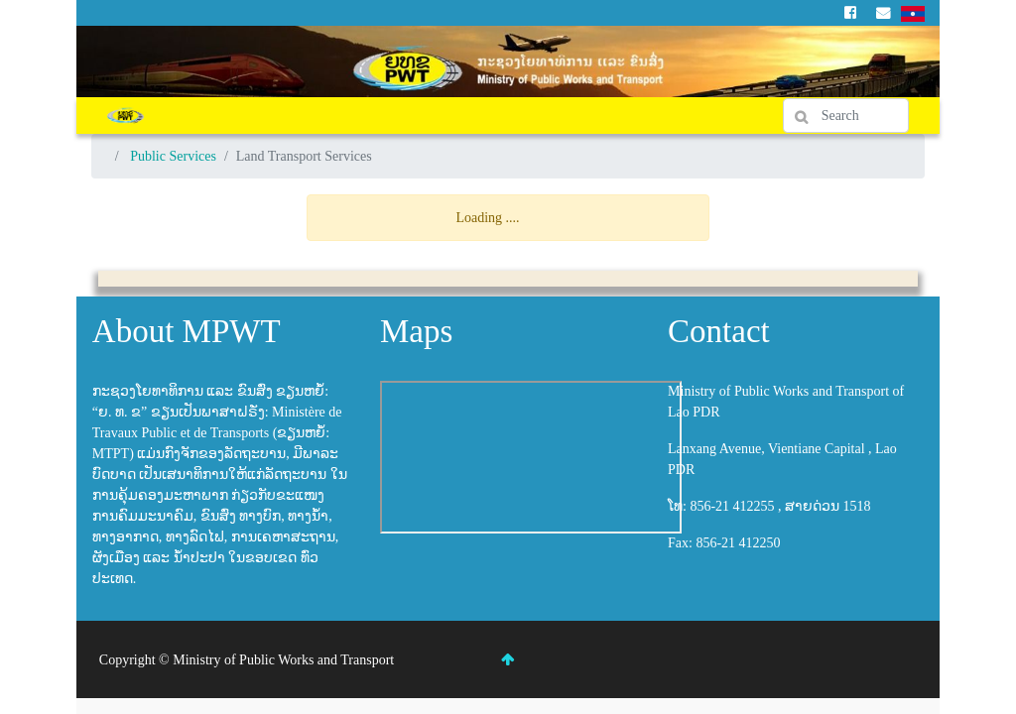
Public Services (173, 156)
